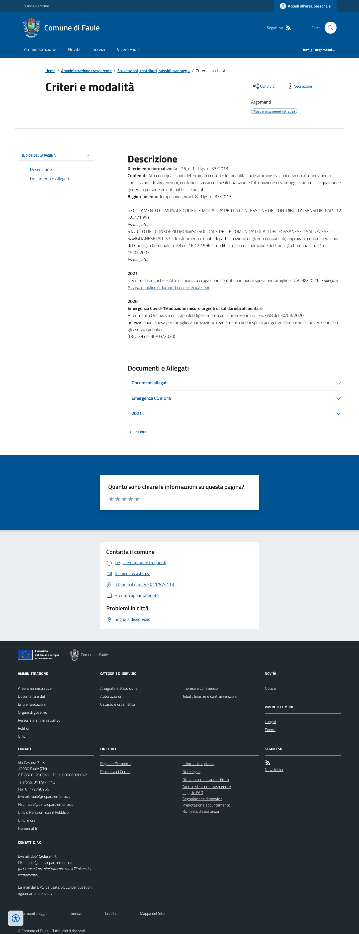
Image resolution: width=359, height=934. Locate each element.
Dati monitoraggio (32, 913)
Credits (110, 913)
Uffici (22, 736)
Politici (23, 728)
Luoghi (270, 722)
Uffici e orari (27, 820)
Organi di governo (32, 712)
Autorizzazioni (111, 696)
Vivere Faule (128, 49)
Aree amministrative (35, 688)
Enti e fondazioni (32, 704)
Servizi (98, 49)
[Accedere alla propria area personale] (305, 6)
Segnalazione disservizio (202, 799)
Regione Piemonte (35, 5)
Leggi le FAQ (192, 793)
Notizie (270, 688)
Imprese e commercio (200, 688)
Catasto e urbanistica (117, 704)
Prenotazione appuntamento (206, 805)
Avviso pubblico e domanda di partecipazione (169, 287)
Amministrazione (40, 49)
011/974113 (44, 782)
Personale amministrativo (39, 720)
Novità (74, 49)
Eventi (270, 730)
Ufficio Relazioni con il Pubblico (43, 812)
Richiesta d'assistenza (200, 811)
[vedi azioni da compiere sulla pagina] (299, 86)
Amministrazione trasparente (86, 71)
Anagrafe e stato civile (118, 688)
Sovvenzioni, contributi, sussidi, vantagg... (153, 71)
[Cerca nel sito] (329, 28)
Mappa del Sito (152, 913)
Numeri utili (27, 828)
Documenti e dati (32, 696)
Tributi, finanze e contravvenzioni (209, 696)
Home (50, 71)
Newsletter (274, 770)
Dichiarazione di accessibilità (205, 780)
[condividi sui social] (263, 86)
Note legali (191, 772)
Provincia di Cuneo (115, 772)
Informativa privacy (198, 764)
